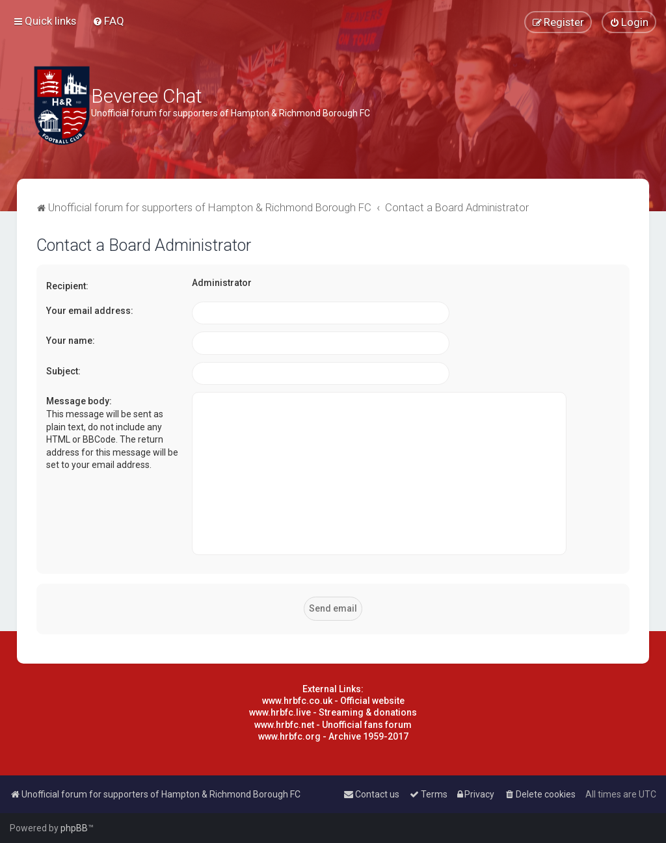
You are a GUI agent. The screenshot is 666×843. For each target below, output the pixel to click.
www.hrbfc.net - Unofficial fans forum (333, 725)
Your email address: (89, 310)
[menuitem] (108, 21)
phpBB (74, 828)
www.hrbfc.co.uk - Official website (333, 700)
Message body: (79, 401)
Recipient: (67, 286)
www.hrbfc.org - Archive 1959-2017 (333, 736)
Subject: (63, 371)
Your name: (70, 340)
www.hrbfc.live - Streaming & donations (333, 712)
